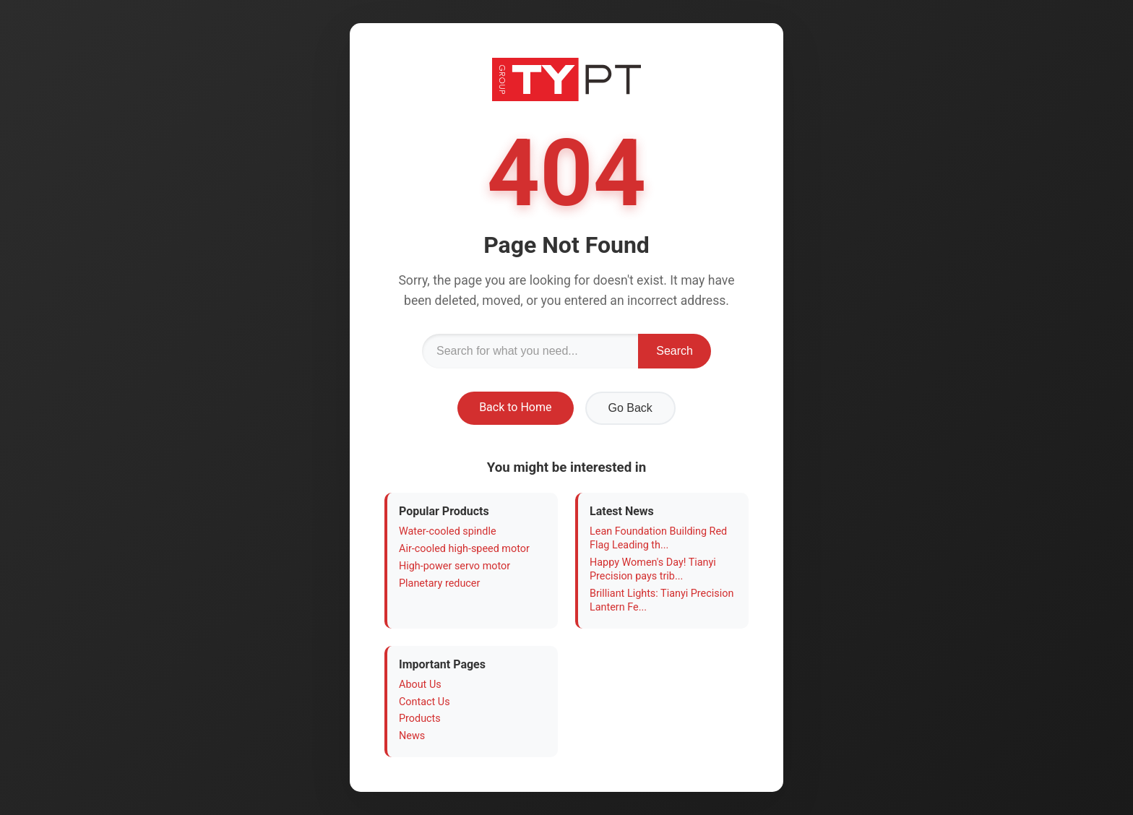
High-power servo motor (454, 566)
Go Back (630, 408)
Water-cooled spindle (447, 531)
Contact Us (424, 702)
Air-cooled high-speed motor (464, 549)
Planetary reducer (439, 583)
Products (420, 718)
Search (674, 351)
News (412, 736)
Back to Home (515, 407)
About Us (420, 684)
